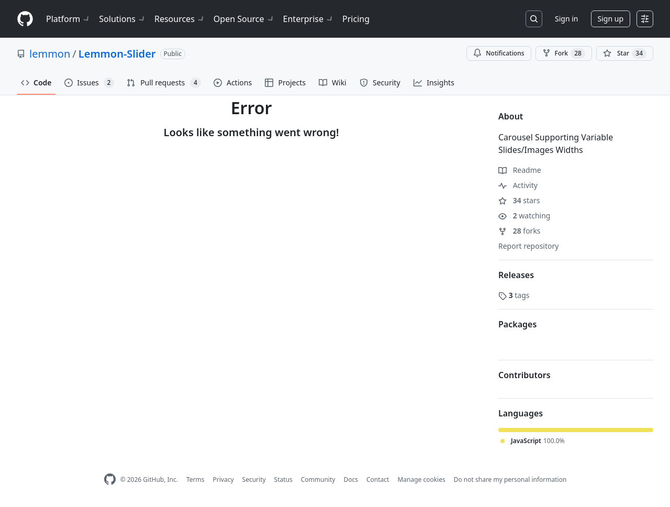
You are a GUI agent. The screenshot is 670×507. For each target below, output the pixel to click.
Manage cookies (421, 479)
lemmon (49, 54)
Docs (350, 479)
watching (524, 216)
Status (283, 479)
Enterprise (308, 19)
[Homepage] (25, 19)
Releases (516, 275)
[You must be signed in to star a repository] (624, 53)
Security (254, 479)
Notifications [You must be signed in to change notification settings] (498, 53)
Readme (519, 170)
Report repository (528, 246)
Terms (195, 479)
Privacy (223, 479)
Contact (377, 479)
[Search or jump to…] (534, 19)
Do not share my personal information (510, 479)
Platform (68, 19)
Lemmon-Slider (117, 54)
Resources (179, 19)
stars (519, 200)
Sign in (566, 19)
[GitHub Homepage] (110, 479)
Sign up (610, 19)
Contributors (524, 375)
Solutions (122, 19)
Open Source (244, 19)
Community (318, 479)
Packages (517, 324)
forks (519, 231)
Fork (563, 53)
